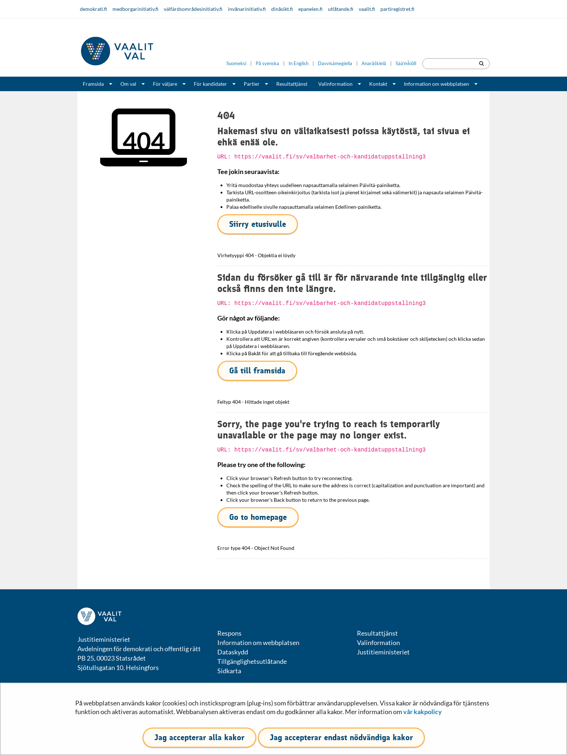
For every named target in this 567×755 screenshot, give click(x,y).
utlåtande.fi (340, 9)
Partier (252, 84)
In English (298, 63)
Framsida (93, 84)
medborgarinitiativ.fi (135, 9)
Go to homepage (258, 517)
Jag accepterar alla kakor (199, 737)
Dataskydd (232, 652)
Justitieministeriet (383, 652)
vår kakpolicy (422, 712)
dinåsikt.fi (282, 9)
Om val (128, 84)
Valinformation (335, 84)
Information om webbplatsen (436, 84)
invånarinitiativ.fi (247, 9)
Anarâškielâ (374, 63)
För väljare (165, 84)
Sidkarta (229, 671)
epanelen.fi (310, 9)
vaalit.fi (367, 9)
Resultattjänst (291, 84)
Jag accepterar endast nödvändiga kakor (341, 737)
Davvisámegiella (335, 63)
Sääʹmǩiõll (406, 63)
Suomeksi (236, 63)
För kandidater (210, 84)
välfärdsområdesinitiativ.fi (193, 9)
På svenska (267, 63)
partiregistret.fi (397, 9)
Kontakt (378, 84)
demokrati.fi (93, 9)
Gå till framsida (257, 371)
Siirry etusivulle (257, 224)
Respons (229, 633)
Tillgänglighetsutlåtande (252, 661)
